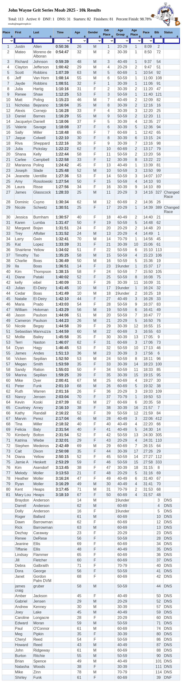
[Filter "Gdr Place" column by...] (108, 40)
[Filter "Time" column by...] (62, 40)
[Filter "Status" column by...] (171, 40)
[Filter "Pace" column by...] (148, 40)
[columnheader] (8, 33)
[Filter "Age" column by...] (79, 40)
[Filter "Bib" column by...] (159, 40)
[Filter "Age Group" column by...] (122, 40)
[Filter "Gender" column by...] (95, 40)
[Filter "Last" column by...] (42, 40)
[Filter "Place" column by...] (8, 40)
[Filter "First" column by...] (23, 40)
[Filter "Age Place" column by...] (136, 40)
